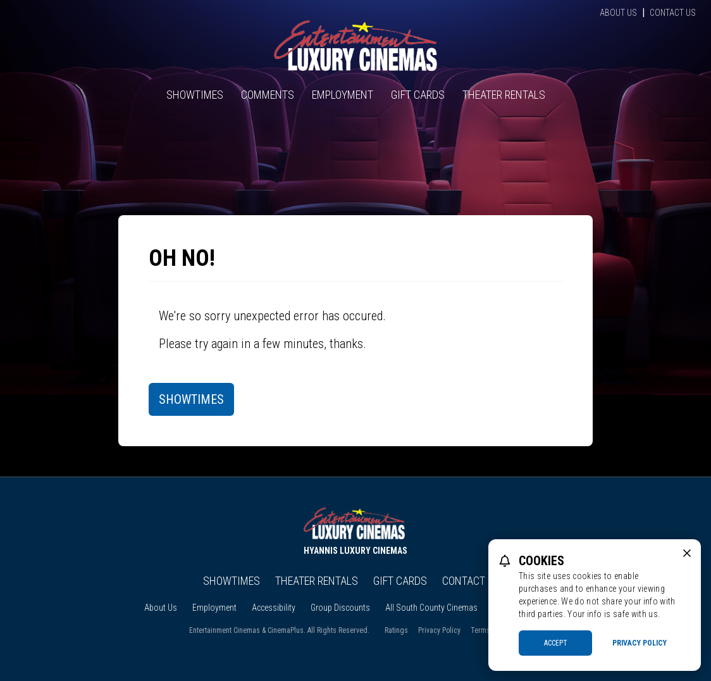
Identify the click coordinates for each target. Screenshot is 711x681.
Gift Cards (418, 94)
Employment (342, 94)
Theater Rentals (503, 94)
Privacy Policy (439, 630)
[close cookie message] (687, 553)
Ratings (396, 630)
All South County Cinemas (431, 608)
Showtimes (194, 94)
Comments (267, 94)
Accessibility (273, 608)
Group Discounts (340, 608)
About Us (618, 13)
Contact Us (673, 13)
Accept (555, 643)
